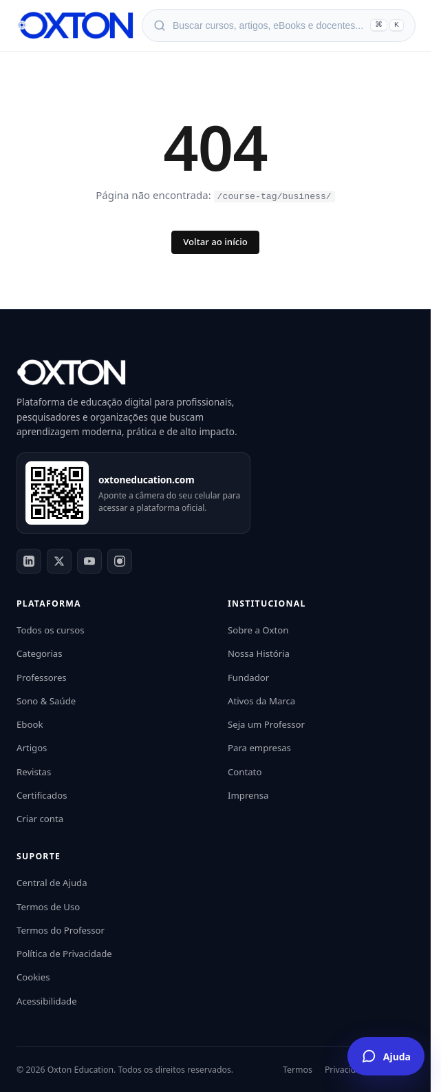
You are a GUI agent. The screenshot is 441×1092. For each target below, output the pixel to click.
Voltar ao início (215, 241)
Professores (42, 676)
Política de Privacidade (64, 953)
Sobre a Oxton (258, 629)
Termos (297, 1069)
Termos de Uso (48, 905)
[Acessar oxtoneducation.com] (57, 492)
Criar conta (40, 818)
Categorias (40, 653)
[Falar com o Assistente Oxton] (385, 1056)
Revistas (34, 770)
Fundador (248, 676)
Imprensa (248, 794)
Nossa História (259, 653)
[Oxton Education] (75, 25)
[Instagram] (119, 560)
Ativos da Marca (261, 700)
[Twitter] (59, 560)
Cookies (33, 976)
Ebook (30, 723)
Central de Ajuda (52, 882)
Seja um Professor (266, 723)
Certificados (42, 794)
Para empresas (259, 747)
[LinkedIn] (29, 560)
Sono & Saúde (46, 700)
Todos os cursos (50, 629)
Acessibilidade (47, 1000)
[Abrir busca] (279, 25)
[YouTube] (89, 560)
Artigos (32, 747)
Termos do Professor (61, 929)
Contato (244, 770)
